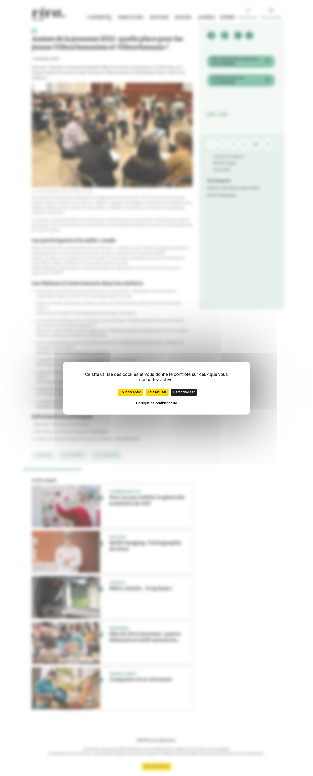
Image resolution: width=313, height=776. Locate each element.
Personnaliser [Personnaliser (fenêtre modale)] (184, 392)
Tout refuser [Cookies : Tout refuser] (157, 392)
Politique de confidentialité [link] (156, 403)
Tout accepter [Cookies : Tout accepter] (130, 392)
